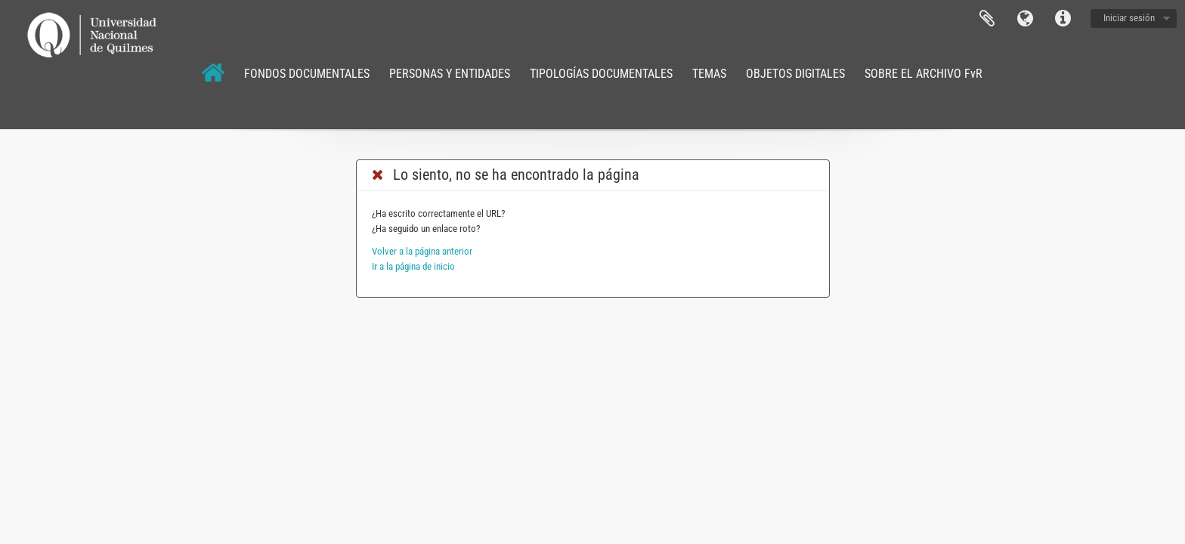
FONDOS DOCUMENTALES (307, 73)
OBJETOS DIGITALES (795, 73)
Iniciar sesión (1129, 17)
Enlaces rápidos (1062, 19)
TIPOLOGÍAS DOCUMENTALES (601, 73)
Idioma (1025, 19)
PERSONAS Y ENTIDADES (449, 73)
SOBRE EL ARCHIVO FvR (923, 73)
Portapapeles (987, 19)
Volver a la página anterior (422, 251)
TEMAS (709, 73)
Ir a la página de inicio (413, 266)
